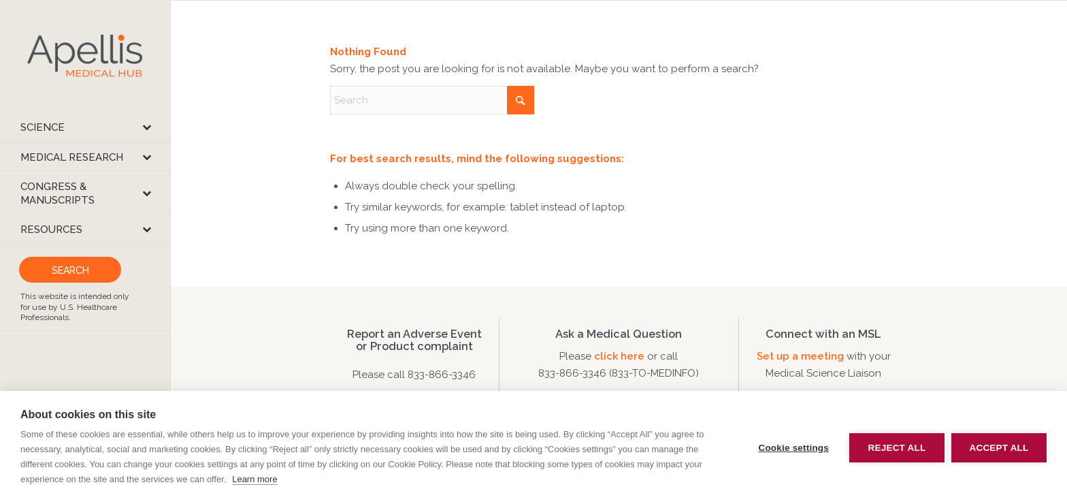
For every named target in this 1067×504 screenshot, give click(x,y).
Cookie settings (793, 448)
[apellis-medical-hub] (85, 56)
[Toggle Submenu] (146, 127)
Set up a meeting (800, 356)
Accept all (999, 448)
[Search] (432, 100)
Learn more (254, 479)
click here (620, 356)
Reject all (897, 448)
